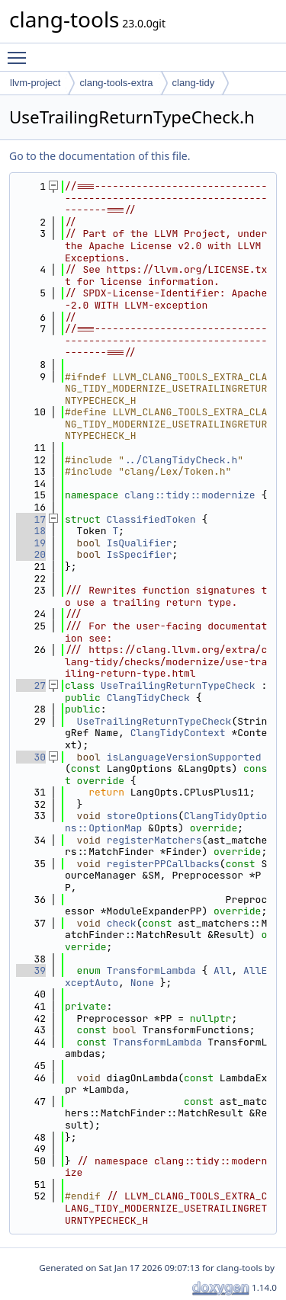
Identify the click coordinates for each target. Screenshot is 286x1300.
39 (31, 970)
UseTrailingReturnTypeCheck (178, 685)
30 (31, 757)
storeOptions (142, 815)
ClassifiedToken (151, 519)
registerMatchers (154, 840)
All (222, 970)
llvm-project (35, 82)
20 (31, 554)
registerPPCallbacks (163, 863)
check (122, 923)
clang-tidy (193, 82)
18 (31, 530)
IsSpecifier (139, 554)
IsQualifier (139, 542)
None (142, 982)
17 (31, 519)
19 (31, 542)
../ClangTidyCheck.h (180, 459)
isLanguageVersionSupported (184, 757)
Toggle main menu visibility (21, 51)
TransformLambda (151, 970)
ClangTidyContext (178, 732)
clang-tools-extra (116, 82)
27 (31, 685)
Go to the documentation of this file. (99, 156)
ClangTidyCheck (148, 697)
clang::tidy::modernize (189, 494)
